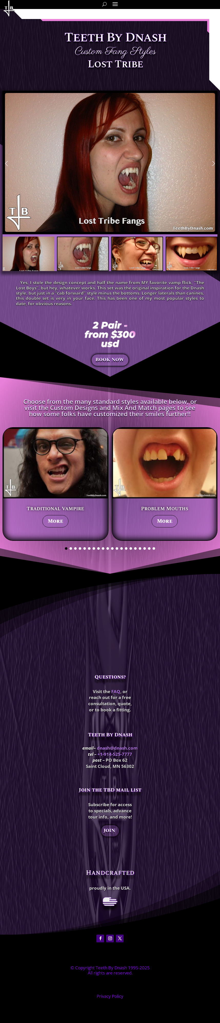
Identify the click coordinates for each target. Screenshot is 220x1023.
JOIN (109, 830)
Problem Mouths (164, 509)
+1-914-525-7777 (114, 754)
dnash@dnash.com (117, 748)
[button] (6, 164)
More (55, 521)
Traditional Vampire (55, 509)
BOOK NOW (109, 360)
